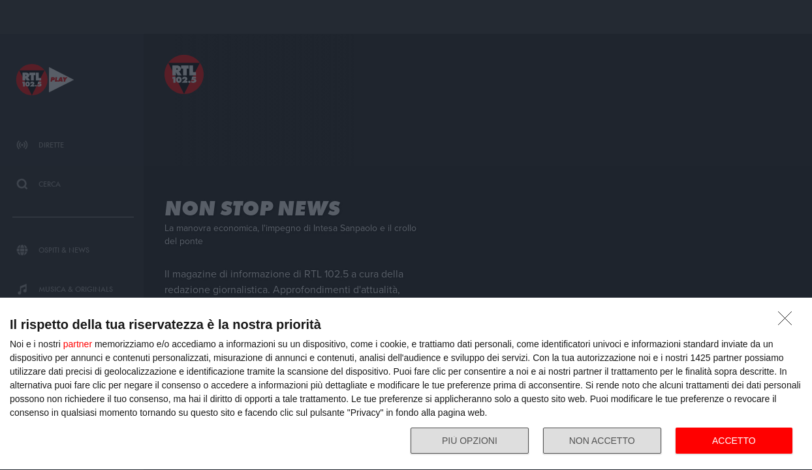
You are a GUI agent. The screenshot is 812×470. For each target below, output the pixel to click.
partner (77, 344)
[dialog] (406, 384)
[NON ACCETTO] (788, 321)
